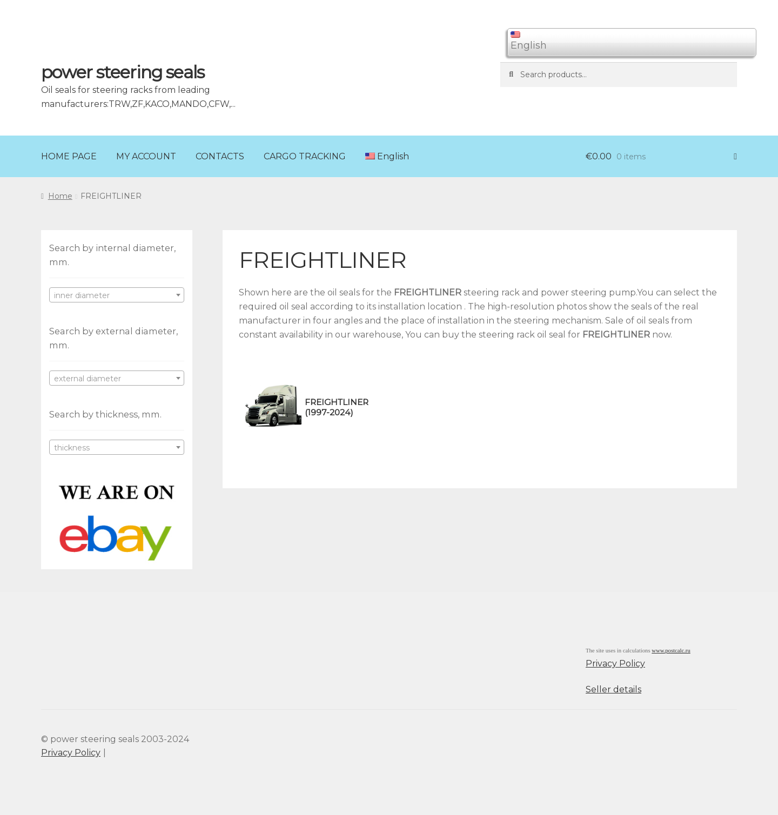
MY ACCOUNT (146, 156)
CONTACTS (220, 156)
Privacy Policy (615, 663)
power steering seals (122, 72)
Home (60, 196)
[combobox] (116, 294)
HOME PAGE (69, 156)
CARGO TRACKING (305, 156)
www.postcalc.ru (671, 651)
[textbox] (117, 295)
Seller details (613, 689)
